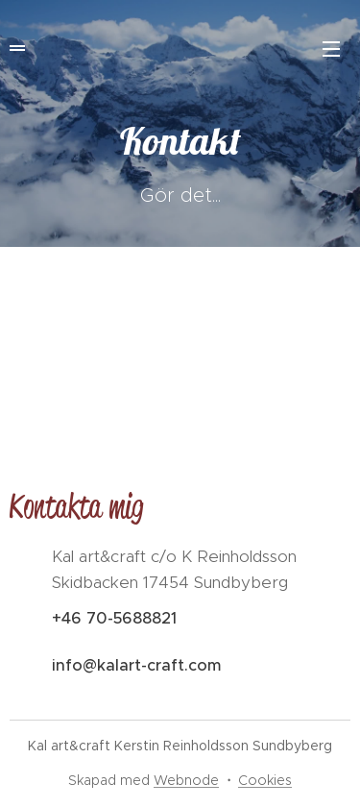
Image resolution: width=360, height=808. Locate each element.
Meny (331, 49)
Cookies (265, 780)
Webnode (186, 780)
